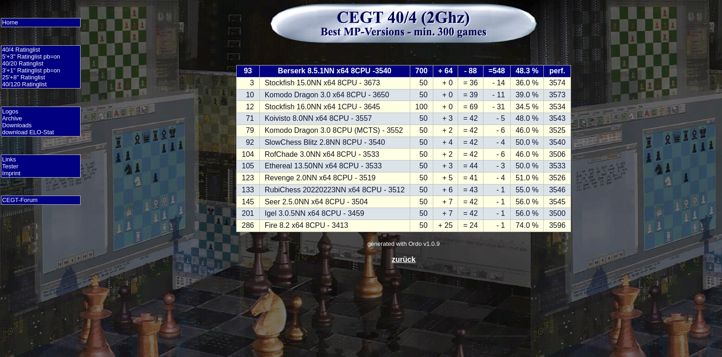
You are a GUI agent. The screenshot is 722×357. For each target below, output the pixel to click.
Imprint (11, 173)
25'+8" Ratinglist (23, 77)
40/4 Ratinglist (21, 49)
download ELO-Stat (28, 132)
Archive (12, 118)
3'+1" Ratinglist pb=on (31, 70)
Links (9, 159)
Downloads (16, 125)
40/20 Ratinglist (22, 63)
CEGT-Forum (19, 199)
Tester (10, 166)
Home (10, 22)
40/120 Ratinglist (24, 84)
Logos (10, 111)
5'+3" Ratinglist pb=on (31, 56)
